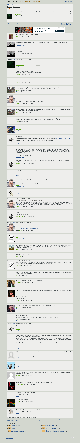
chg (16, 375)
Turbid (17, 411)
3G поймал (18, 204)
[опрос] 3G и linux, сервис (50, 425)
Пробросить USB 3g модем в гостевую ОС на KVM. (54, 431)
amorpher (17, 356)
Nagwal (17, 249)
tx (16, 275)
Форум (32, 1)
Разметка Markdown (19, 437)
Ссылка (9, 20)
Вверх (72, 437)
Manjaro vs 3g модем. (49, 430)
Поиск (38, 1)
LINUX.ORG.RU (12, 1)
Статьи (28, 1)
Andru (17, 256)
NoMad (17, 36)
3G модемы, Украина (15, 425)
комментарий (13, 50)
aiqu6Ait (17, 282)
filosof (17, 90)
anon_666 (18, 74)
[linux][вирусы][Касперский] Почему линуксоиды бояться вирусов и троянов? (63, 24)
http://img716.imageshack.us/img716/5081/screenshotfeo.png (27, 228)
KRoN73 (17, 103)
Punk (17, 121)
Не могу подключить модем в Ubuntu (18, 431)
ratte (17, 394)
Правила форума (13, 437)
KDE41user (18, 365)
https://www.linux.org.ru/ (10, 439)
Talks (12, 4)
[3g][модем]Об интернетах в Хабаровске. (18, 430)
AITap (17, 44)
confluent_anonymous (17, 14)
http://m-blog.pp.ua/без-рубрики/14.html (62, 138)
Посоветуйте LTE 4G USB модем (51, 428)
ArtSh (17, 307)
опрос (10, 8)
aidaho (17, 401)
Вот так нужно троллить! (13, 23)
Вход (72, 1)
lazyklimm (18, 142)
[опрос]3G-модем (13, 7)
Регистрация (68, 1)
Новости (21, 1)
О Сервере (8, 437)
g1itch (17, 319)
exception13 (18, 384)
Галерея (25, 1)
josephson (18, 300)
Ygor (17, 237)
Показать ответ (18, 45)
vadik (17, 173)
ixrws (17, 155)
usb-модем (13, 428)
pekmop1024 (18, 129)
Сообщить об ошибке (9, 438)
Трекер (35, 1)
